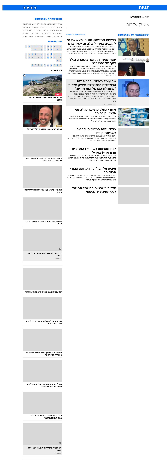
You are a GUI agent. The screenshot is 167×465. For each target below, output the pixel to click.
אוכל (90, 3)
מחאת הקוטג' (41, 24)
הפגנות (56, 30)
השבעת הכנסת (46, 30)
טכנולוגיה (63, 3)
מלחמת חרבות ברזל (51, 36)
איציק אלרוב (133, 17)
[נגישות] (3, 2)
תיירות (73, 3)
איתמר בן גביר (53, 27)
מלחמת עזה (37, 36)
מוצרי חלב (32, 33)
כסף (97, 3)
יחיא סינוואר (43, 33)
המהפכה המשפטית (27, 27)
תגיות (144, 17)
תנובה (22, 24)
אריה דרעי (55, 24)
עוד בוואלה (54, 70)
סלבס (104, 3)
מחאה (49, 24)
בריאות (82, 3)
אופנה (53, 3)
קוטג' (27, 24)
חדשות (130, 3)
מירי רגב (32, 24)
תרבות (112, 3)
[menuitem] (128, 2)
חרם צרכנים (24, 30)
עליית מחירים (25, 36)
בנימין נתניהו (42, 27)
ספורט (121, 3)
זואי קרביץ (35, 30)
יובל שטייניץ (54, 33)
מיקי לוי (23, 33)
